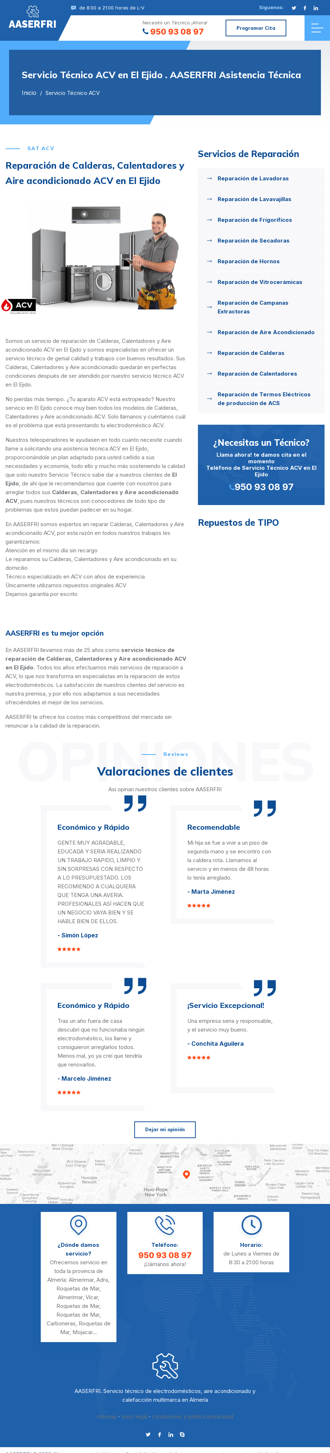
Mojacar (82, 1332)
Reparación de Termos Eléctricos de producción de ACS (264, 399)
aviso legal (134, 1416)
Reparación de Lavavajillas (254, 199)
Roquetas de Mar (77, 1288)
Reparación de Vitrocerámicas (260, 282)
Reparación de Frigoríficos (255, 219)
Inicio (29, 92)
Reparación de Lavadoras (253, 178)
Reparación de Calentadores (257, 373)
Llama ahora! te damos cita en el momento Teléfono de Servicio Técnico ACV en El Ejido (261, 464)
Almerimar (81, 1279)
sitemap (107, 1416)
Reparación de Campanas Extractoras (253, 307)
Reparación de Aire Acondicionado (266, 332)
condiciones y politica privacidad (192, 1416)
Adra (102, 1279)
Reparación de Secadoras (254, 240)
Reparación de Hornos (249, 261)
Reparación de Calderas (251, 352)
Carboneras (61, 1323)
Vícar (92, 1297)
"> (32, 17)
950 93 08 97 (173, 31)
